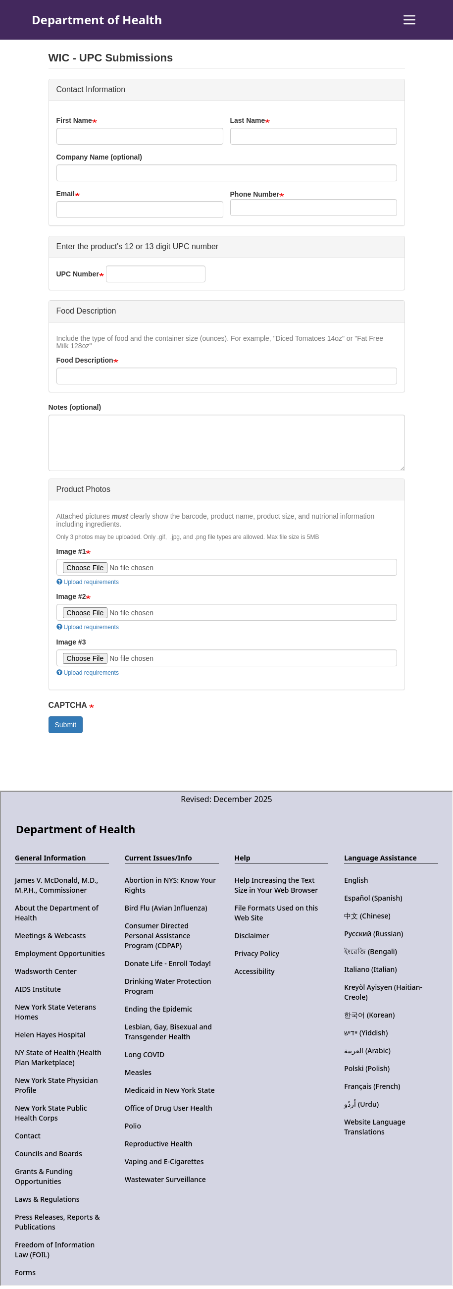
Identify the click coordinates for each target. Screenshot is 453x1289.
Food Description (84, 360)
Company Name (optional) (99, 157)
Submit (66, 725)
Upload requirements (87, 582)
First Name (74, 120)
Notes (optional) (75, 407)
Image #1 (71, 551)
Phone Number (255, 194)
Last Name (247, 120)
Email (65, 194)
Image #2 (71, 596)
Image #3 (71, 642)
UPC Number (77, 274)
